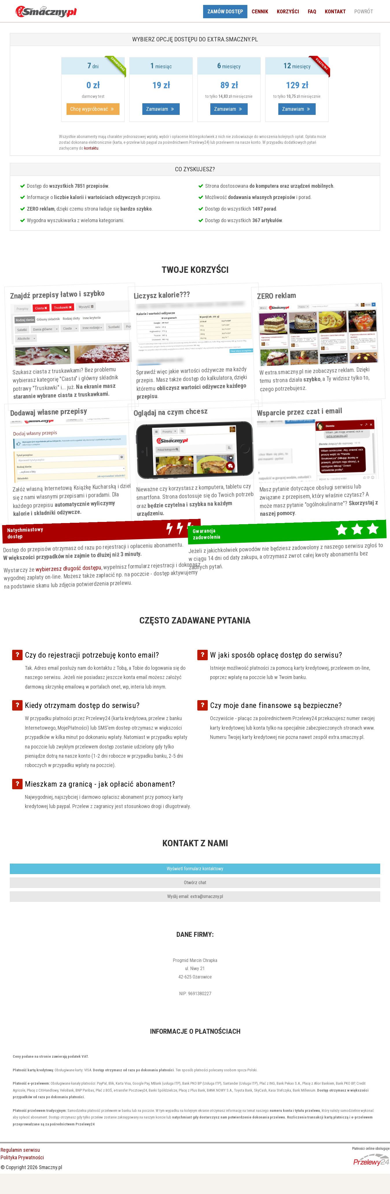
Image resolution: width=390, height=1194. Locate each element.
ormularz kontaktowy (195, 868)
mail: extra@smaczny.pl (195, 896)
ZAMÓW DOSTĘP (225, 11)
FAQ (312, 11)
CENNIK (260, 11)
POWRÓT (363, 11)
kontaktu (91, 148)
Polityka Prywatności (22, 1157)
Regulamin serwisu (20, 1150)
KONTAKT (335, 11)
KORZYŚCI (288, 11)
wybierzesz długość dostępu (75, 567)
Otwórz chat (195, 882)
